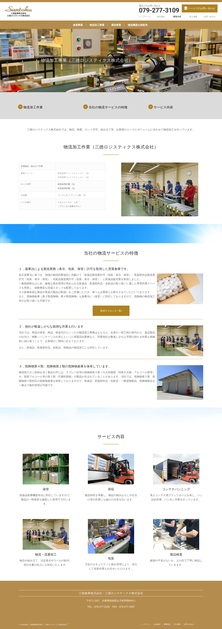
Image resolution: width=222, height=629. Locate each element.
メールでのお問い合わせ (199, 8)
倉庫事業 (78, 25)
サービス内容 (163, 107)
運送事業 (116, 25)
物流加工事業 (97, 25)
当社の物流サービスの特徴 (108, 107)
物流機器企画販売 (138, 25)
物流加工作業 (33, 107)
